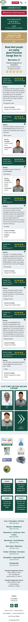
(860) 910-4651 (14, 537)
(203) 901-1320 (14, 548)
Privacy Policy (18, 610)
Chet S (6, 149)
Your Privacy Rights (14, 616)
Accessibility (7, 613)
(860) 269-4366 (14, 523)
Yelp (16, 605)
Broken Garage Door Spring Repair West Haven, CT (8, 354)
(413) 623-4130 (14, 559)
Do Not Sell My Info (18, 613)
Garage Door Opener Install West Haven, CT (7, 80)
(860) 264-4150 (14, 554)
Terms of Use (8, 610)
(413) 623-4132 (14, 565)
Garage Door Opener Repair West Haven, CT (7, 161)
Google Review (11, 605)
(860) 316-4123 (14, 529)
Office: (14, 572)
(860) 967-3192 (14, 542)
